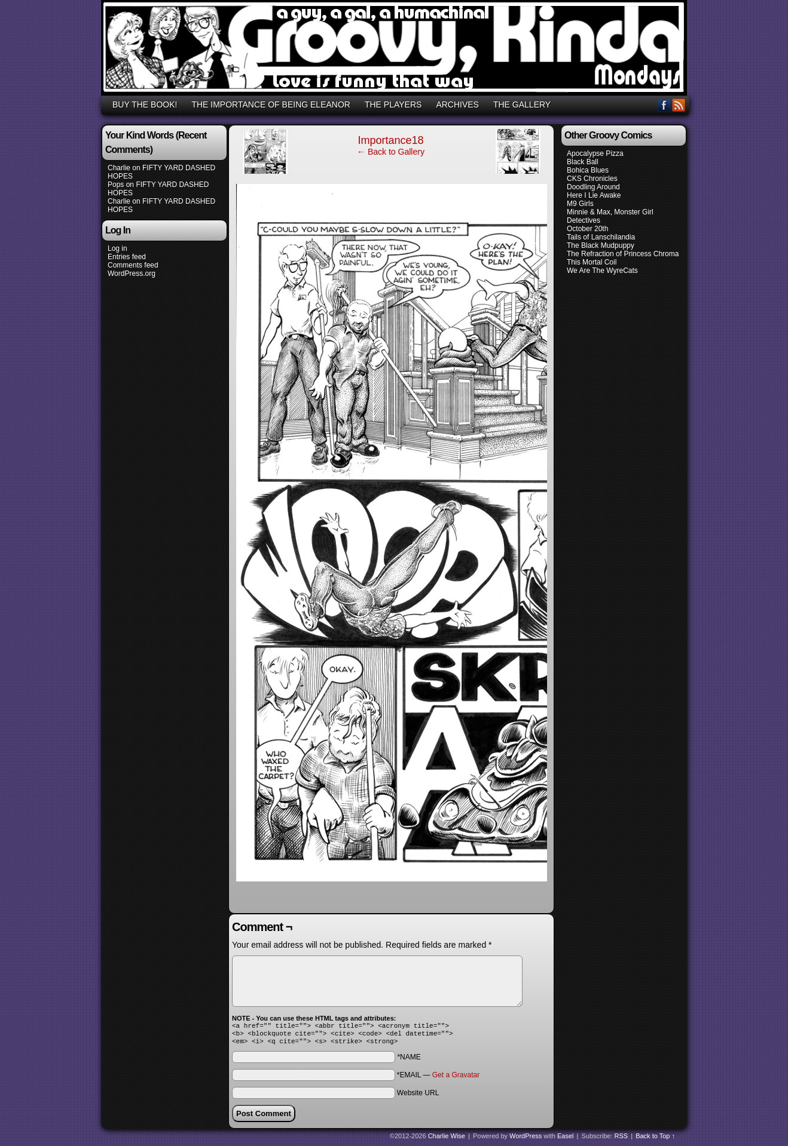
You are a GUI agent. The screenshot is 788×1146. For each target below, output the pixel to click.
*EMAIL (438, 1078)
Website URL (418, 1096)
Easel (565, 1139)
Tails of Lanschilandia (601, 237)
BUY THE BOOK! (144, 104)
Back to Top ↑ (655, 1139)
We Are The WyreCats (602, 270)
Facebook (663, 104)
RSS (678, 104)
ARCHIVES (457, 104)
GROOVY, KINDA (396, 49)
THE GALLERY (522, 104)
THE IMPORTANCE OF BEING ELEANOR (270, 104)
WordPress (525, 1139)
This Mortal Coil (591, 262)
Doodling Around (593, 187)
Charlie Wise (446, 1139)
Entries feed (127, 257)
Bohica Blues (588, 170)
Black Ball (582, 162)
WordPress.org (131, 273)
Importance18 (390, 140)
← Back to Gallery (390, 151)
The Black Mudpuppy (600, 245)
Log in (117, 248)
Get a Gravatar (455, 1078)
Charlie (119, 168)
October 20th (587, 229)
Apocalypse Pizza (595, 153)
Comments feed (133, 265)
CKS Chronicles (592, 178)
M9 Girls (580, 203)
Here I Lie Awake (594, 195)
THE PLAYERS (393, 104)
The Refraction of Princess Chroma (623, 254)
